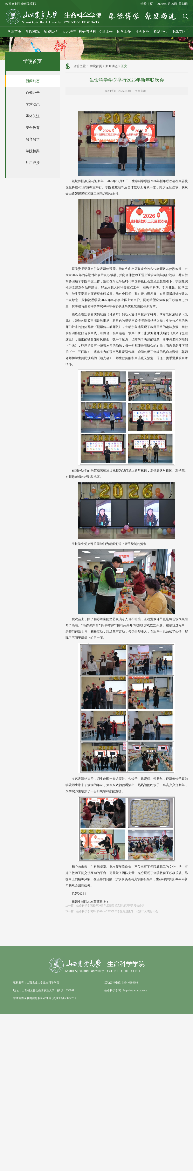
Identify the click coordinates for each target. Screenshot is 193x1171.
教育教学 (33, 139)
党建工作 (106, 32)
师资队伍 (51, 32)
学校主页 (147, 3)
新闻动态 (33, 81)
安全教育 (33, 128)
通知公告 (33, 93)
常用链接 (33, 163)
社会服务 (142, 32)
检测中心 (161, 32)
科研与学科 (87, 32)
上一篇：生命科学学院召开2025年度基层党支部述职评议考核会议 (104, 907)
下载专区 (179, 32)
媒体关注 (33, 116)
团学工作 (124, 32)
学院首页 (14, 32)
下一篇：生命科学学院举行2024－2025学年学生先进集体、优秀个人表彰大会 (111, 913)
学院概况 (33, 32)
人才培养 (69, 32)
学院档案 (33, 151)
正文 (124, 66)
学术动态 (33, 104)
